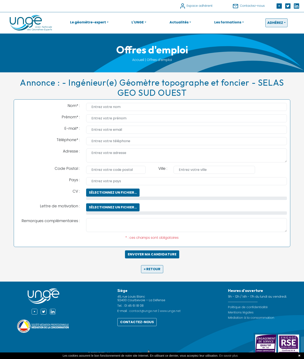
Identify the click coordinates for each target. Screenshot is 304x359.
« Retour (152, 269)
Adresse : (71, 151)
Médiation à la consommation (251, 318)
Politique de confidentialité (248, 307)
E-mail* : (72, 128)
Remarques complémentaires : (51, 220)
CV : (76, 191)
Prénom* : (71, 117)
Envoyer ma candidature (152, 254)
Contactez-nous (137, 322)
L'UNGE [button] (138, 22)
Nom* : (74, 105)
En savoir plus (228, 355)
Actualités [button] (179, 22)
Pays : (74, 179)
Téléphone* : (68, 139)
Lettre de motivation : (60, 206)
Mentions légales (241, 312)
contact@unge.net (143, 311)
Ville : (162, 168)
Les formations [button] (227, 22)
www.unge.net (170, 311)
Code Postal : (67, 168)
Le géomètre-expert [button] (88, 22)
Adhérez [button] (275, 22)
